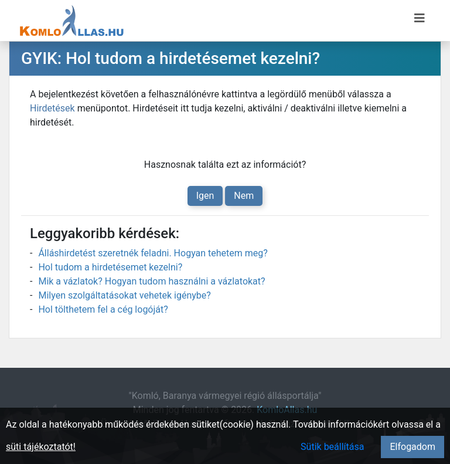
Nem (244, 195)
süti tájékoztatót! (41, 446)
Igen (205, 195)
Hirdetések (52, 108)
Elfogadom (412, 446)
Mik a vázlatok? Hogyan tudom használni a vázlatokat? (151, 281)
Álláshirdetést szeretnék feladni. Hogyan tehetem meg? (152, 253)
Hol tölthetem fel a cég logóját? (103, 309)
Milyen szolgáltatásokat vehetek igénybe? (124, 295)
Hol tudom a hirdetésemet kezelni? (110, 267)
